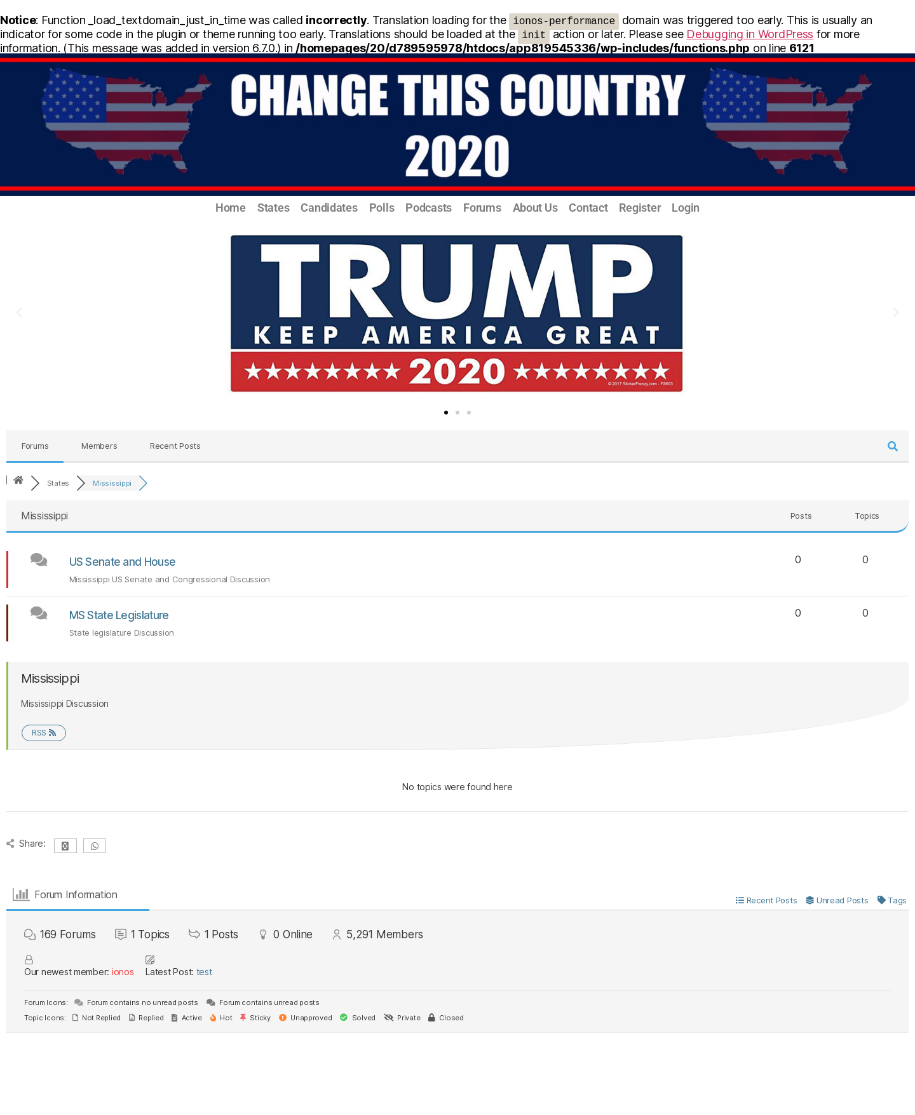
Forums (482, 208)
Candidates (329, 208)
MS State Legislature (119, 615)
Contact (588, 208)
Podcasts (428, 208)
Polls (382, 208)
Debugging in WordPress (749, 34)
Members (99, 446)
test (204, 971)
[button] (19, 312)
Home (230, 208)
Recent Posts (175, 446)
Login (686, 208)
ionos (123, 971)
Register (639, 208)
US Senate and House (122, 562)
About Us (535, 208)
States (273, 208)
